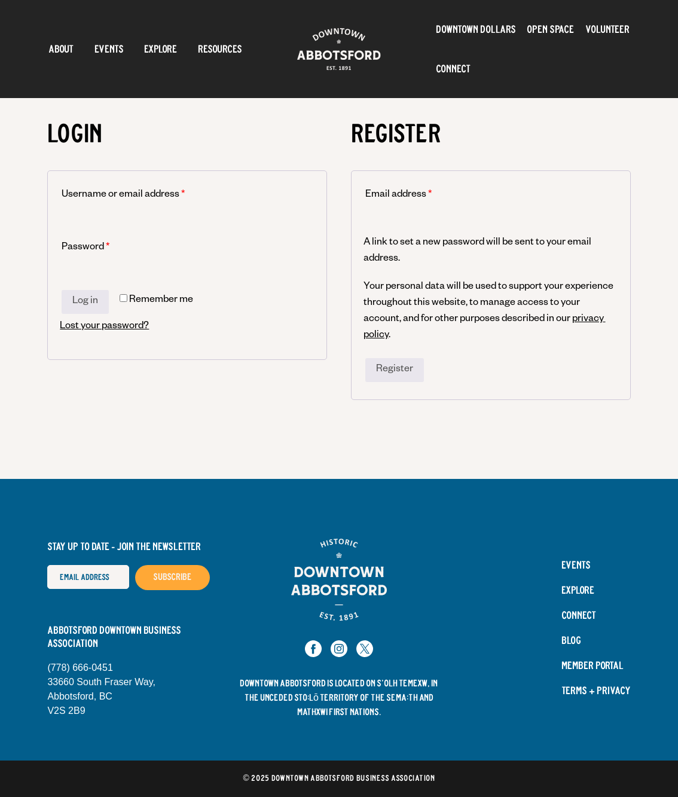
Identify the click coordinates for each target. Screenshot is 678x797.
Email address (398, 195)
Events (109, 49)
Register (394, 370)
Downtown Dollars (476, 29)
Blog (571, 641)
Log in (85, 302)
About (61, 49)
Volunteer (607, 29)
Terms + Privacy (596, 691)
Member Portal (592, 666)
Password (85, 248)
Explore (160, 49)
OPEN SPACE (550, 29)
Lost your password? (104, 327)
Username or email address (123, 195)
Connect (453, 68)
